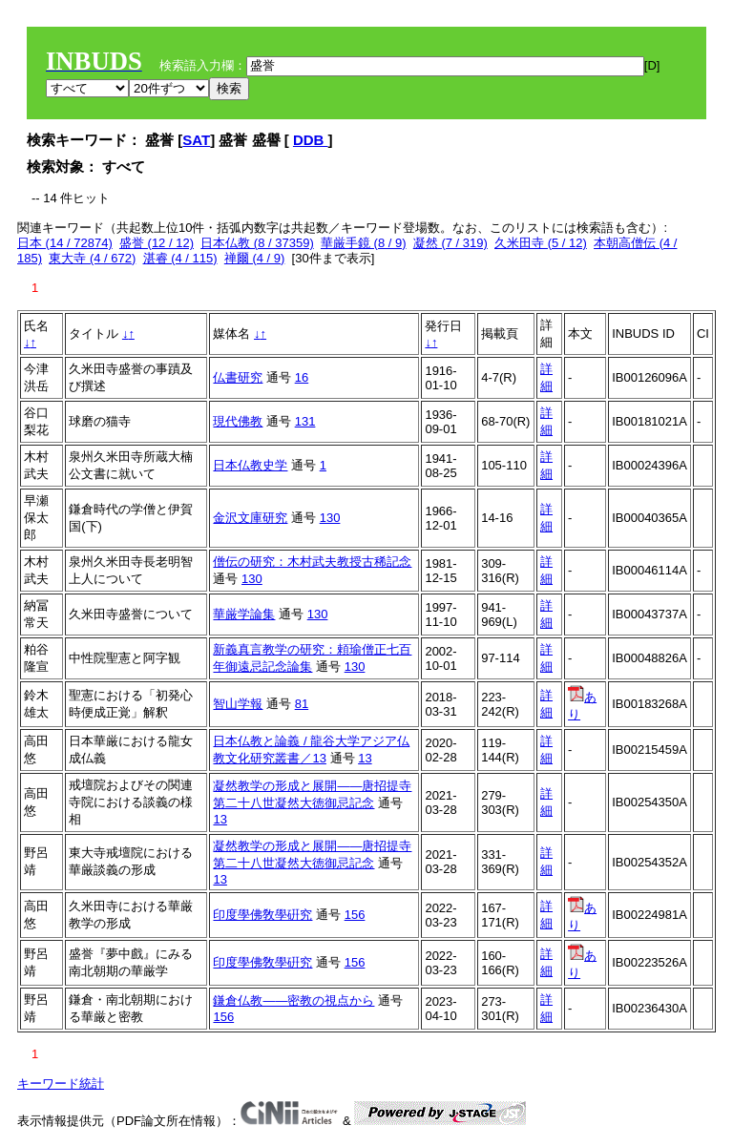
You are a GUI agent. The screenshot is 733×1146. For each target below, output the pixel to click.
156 (355, 914)
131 (305, 421)
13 (364, 758)
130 (330, 517)
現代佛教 (237, 421)
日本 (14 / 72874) (65, 243)
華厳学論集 (244, 614)
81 (301, 704)
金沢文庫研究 (250, 517)
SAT (196, 140)
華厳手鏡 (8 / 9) (364, 243)
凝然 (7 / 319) (450, 243)
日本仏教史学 (250, 465)
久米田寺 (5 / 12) (540, 243)
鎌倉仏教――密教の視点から (293, 1000)
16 (301, 377)
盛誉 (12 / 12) (156, 243)
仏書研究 (237, 377)
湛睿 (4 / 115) (180, 258)
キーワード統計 (60, 1083)
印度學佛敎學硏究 (262, 914)
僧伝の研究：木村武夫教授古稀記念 (312, 561)
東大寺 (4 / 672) (92, 258)
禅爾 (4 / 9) (254, 258)
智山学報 (237, 704)
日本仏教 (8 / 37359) (257, 243)
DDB (310, 140)
